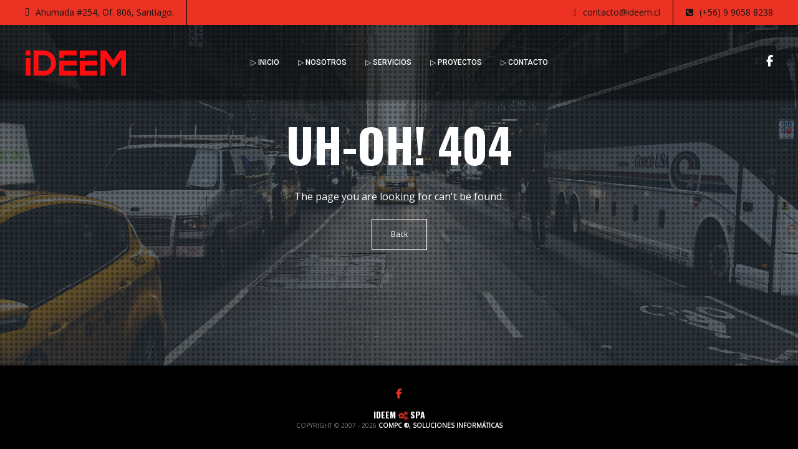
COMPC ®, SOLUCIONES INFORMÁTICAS (440, 425)
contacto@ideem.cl (617, 13)
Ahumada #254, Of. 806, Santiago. (99, 12)
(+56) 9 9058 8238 (729, 12)
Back (399, 234)
